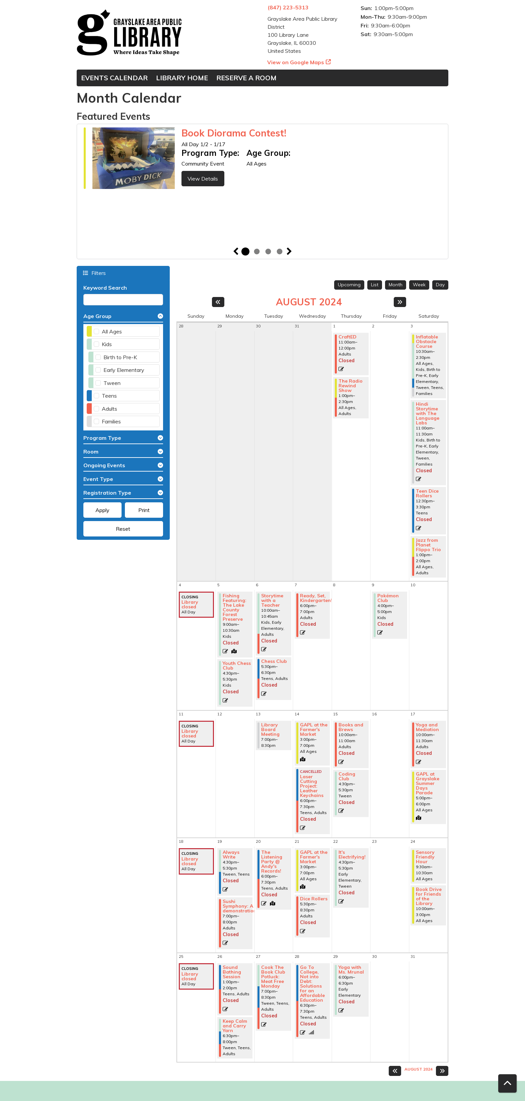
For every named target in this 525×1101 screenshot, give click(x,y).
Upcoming (349, 285)
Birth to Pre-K (120, 357)
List (374, 285)
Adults (109, 408)
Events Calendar (114, 78)
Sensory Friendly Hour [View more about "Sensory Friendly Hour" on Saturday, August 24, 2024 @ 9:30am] (425, 857)
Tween (112, 383)
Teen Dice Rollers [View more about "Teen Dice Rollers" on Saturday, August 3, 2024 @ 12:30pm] (427, 493)
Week (419, 285)
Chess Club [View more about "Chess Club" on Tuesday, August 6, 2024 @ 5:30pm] (274, 661)
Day (440, 285)
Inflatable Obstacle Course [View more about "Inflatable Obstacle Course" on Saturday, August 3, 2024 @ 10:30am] (427, 341)
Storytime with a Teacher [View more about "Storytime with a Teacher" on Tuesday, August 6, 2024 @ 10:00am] (272, 600)
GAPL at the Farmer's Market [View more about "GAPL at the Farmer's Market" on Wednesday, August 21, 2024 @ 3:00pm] (313, 857)
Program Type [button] (102, 437)
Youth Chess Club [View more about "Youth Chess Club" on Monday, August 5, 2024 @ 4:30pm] (237, 665)
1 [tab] (245, 251)
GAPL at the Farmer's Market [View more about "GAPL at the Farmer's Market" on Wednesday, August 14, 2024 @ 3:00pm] (313, 729)
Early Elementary (123, 370)
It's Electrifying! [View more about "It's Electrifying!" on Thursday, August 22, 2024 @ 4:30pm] (352, 854)
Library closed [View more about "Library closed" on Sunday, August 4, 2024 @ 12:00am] (189, 604)
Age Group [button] (97, 316)
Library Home (182, 78)
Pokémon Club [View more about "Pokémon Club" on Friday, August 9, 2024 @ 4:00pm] (388, 598)
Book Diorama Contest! (233, 133)
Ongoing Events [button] (104, 465)
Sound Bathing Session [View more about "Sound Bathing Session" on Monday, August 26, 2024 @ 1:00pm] (232, 972)
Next (289, 251)
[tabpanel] (262, 159)
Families (111, 421)
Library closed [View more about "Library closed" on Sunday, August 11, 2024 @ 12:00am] (189, 733)
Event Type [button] (98, 479)
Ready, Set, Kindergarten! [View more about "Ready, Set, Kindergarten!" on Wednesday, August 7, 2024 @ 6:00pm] (316, 598)
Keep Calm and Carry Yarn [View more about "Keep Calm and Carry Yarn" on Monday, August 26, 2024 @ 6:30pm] (235, 1026)
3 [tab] (268, 251)
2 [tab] (257, 251)
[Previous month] (218, 302)
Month (395, 285)
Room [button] (90, 451)
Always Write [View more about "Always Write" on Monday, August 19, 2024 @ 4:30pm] (231, 854)
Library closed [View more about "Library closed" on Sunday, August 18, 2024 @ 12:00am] (189, 861)
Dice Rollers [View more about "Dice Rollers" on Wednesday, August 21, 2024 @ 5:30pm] (313, 898)
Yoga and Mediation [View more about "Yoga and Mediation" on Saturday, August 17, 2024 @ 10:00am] (427, 727)
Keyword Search (105, 287)
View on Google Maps (296, 62)
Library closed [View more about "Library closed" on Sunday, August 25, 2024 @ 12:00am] (189, 976)
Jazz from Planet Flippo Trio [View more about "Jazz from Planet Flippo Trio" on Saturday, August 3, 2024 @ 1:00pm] (428, 545)
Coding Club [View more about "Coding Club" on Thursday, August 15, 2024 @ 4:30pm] (347, 776)
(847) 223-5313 (288, 7)
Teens (109, 395)
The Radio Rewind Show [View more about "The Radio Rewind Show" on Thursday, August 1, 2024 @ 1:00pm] (351, 386)
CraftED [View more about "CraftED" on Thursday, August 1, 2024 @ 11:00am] (348, 336)
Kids (107, 344)
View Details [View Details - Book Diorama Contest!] (203, 178)
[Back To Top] (507, 1083)
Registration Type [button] (107, 492)
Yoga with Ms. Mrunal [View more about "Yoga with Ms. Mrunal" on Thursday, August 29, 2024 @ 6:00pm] (351, 969)
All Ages (112, 331)
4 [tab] (280, 251)
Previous (236, 251)
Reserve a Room (246, 78)
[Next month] (400, 302)
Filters (98, 272)
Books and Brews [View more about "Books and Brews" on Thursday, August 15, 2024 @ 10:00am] (351, 727)
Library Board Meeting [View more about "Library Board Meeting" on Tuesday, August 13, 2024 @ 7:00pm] (270, 729)
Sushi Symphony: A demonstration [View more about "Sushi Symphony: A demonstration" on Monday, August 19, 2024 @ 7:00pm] (239, 906)
